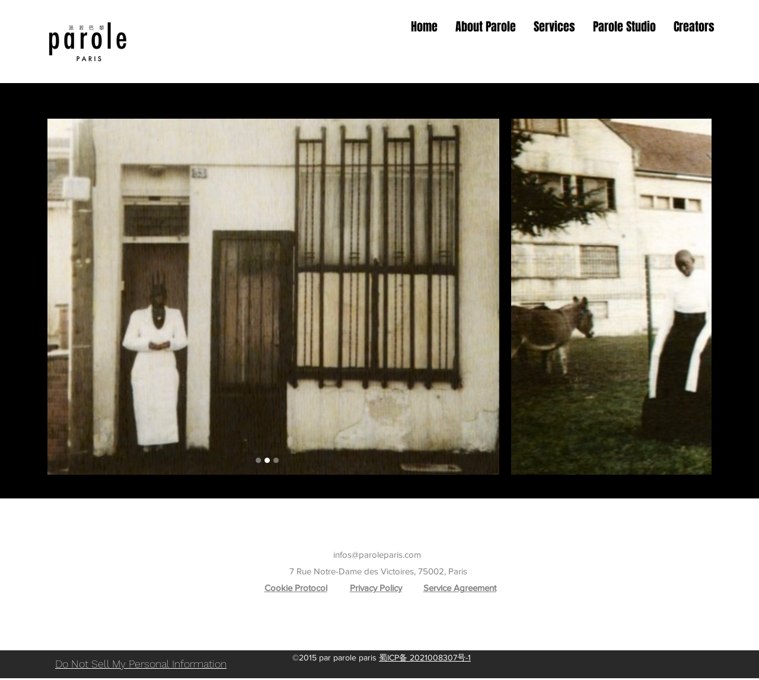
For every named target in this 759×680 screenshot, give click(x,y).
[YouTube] (406, 641)
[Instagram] (371, 641)
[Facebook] (388, 641)
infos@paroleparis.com (377, 554)
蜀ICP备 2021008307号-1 (425, 657)
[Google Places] (353, 641)
